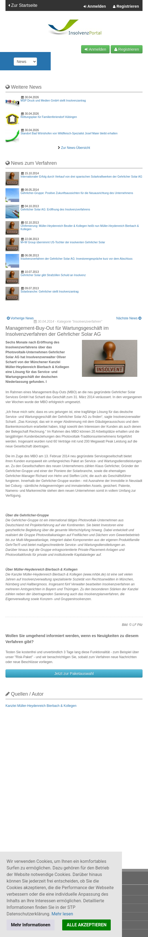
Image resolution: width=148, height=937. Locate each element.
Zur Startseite (22, 5)
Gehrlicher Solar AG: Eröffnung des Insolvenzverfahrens (55, 209)
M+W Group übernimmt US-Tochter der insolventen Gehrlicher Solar (63, 242)
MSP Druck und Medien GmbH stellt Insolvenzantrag (53, 100)
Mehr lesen (62, 913)
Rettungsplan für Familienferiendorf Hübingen (49, 116)
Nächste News (128, 318)
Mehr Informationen (30, 924)
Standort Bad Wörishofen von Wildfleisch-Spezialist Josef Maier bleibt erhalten (69, 133)
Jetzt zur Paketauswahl (74, 673)
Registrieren (126, 6)
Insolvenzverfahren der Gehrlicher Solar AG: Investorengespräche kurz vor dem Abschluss (76, 258)
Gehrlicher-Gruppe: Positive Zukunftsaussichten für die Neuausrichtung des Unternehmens (77, 193)
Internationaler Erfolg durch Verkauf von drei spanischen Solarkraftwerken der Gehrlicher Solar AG (81, 176)
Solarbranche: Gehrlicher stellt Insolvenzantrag (50, 291)
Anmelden (95, 6)
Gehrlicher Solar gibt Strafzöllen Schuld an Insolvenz (53, 275)
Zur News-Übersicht (75, 148)
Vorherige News (20, 318)
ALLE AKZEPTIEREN (86, 924)
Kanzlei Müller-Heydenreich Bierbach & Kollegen (40, 706)
